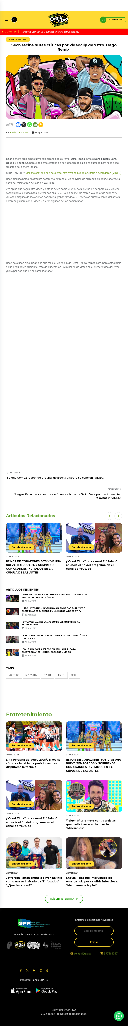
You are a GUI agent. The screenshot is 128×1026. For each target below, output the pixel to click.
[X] (23, 124)
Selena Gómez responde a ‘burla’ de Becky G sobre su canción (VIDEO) (55, 477)
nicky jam (31, 675)
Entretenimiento (17, 39)
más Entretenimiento (64, 898)
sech (74, 675)
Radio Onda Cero (19, 132)
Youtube (14, 675)
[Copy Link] (40, 124)
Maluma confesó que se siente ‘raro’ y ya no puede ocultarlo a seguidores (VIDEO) (73, 173)
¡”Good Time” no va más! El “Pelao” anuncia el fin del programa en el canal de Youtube (91, 565)
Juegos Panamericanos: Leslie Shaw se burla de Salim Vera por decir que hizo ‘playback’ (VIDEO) (67, 496)
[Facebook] (18, 124)
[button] (109, 516)
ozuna (48, 675)
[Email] (35, 124)
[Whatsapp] (29, 124)
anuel (61, 675)
